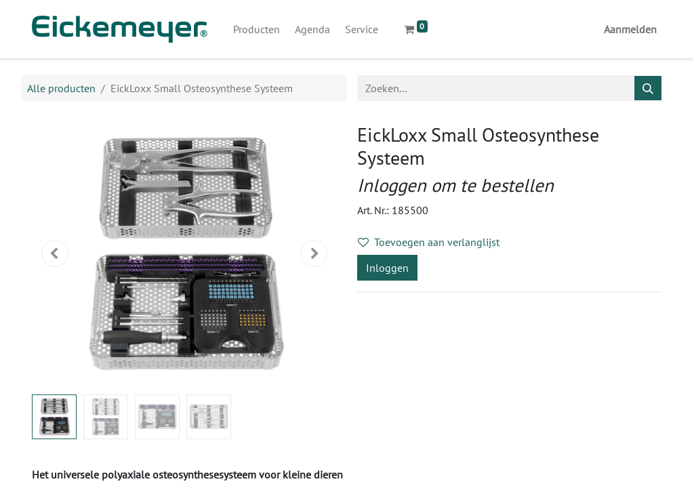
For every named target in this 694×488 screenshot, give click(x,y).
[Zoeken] (648, 88)
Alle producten (61, 88)
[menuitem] (256, 29)
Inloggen (387, 267)
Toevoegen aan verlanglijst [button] (428, 242)
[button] (55, 253)
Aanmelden (630, 29)
